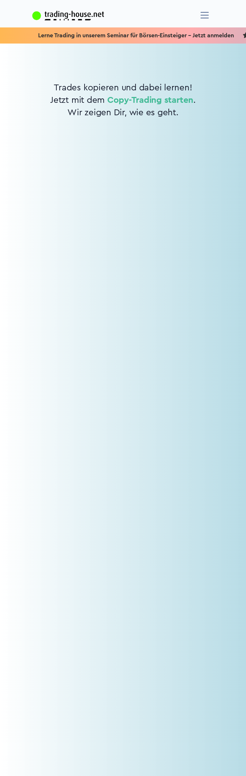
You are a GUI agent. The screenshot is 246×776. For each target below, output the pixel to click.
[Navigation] (205, 15)
